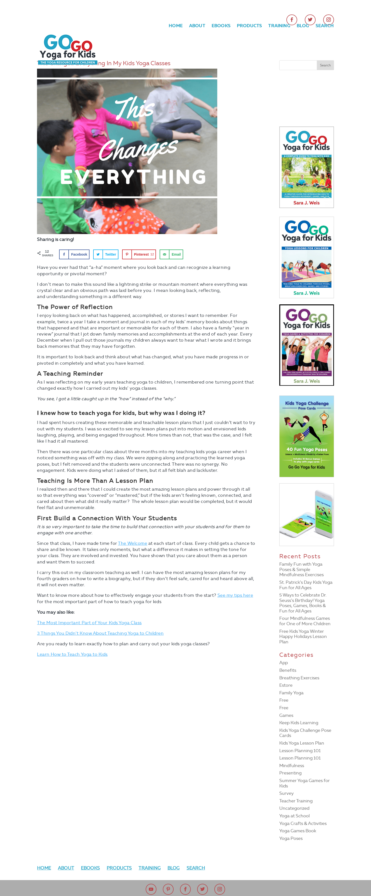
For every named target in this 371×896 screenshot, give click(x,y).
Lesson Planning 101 (300, 750)
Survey (286, 793)
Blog (303, 26)
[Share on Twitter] (105, 254)
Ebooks (221, 26)
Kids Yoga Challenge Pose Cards (305, 733)
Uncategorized (294, 808)
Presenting (290, 773)
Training (279, 26)
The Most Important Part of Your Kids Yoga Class (89, 622)
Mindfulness (291, 765)
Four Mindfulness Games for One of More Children (305, 621)
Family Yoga (291, 693)
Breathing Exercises (299, 678)
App (283, 662)
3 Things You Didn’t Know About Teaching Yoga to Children (100, 633)
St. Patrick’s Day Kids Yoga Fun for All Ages (306, 585)
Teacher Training (296, 801)
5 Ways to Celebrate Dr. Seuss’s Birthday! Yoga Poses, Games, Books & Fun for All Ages (303, 603)
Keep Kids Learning (298, 722)
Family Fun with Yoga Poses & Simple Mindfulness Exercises (301, 569)
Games (286, 715)
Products (249, 26)
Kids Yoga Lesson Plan (301, 743)
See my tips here (235, 595)
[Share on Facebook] (74, 254)
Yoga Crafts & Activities (303, 823)
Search (325, 26)
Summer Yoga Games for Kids (304, 783)
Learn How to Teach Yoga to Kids (72, 654)
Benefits (287, 670)
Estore (286, 685)
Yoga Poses (291, 838)
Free (283, 700)
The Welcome (132, 543)
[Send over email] (171, 254)
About (197, 26)
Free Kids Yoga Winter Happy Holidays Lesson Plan (303, 637)
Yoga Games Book (297, 831)
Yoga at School (294, 816)
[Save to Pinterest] (139, 254)
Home (176, 26)
